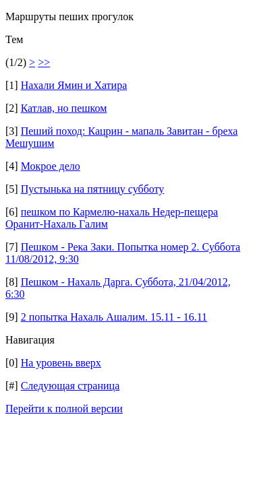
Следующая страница (70, 385)
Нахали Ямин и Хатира (74, 85)
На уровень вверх (61, 362)
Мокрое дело (50, 166)
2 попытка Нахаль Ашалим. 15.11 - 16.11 (114, 317)
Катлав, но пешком (64, 108)
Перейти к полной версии (64, 408)
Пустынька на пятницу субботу (93, 189)
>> (44, 62)
